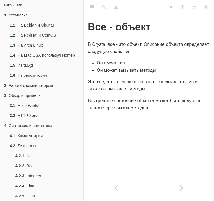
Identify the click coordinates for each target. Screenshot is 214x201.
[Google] (194, 7)
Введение (13, 5)
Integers (28, 176)
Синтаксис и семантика (28, 125)
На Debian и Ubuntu (32, 25)
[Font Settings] (116, 7)
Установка (16, 15)
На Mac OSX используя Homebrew (45, 55)
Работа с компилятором (28, 85)
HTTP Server (25, 115)
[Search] (104, 7)
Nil (23, 156)
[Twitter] (171, 7)
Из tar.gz (21, 65)
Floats (26, 186)
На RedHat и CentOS (33, 35)
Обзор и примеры (23, 95)
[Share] (206, 7)
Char (25, 196)
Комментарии (26, 135)
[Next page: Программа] (181, 187)
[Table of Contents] (92, 7)
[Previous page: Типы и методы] (116, 187)
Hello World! (25, 105)
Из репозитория (28, 75)
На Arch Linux (26, 45)
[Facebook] (182, 7)
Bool (25, 166)
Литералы (23, 145)
